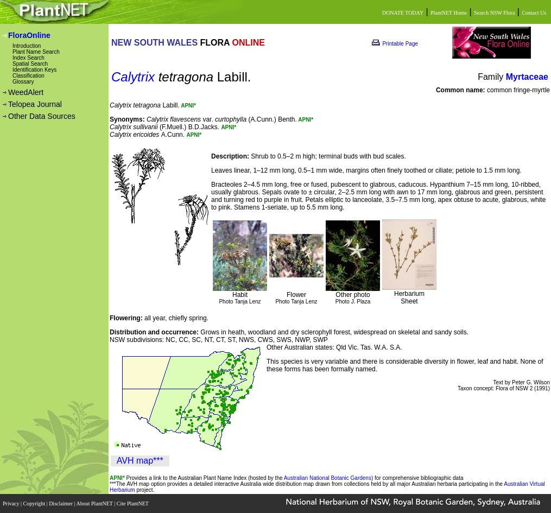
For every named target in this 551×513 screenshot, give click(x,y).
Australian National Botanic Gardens (327, 478)
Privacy (12, 503)
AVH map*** (140, 460)
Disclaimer (61, 503)
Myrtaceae (527, 76)
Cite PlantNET (133, 503)
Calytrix (133, 76)
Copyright (35, 503)
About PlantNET (95, 503)
